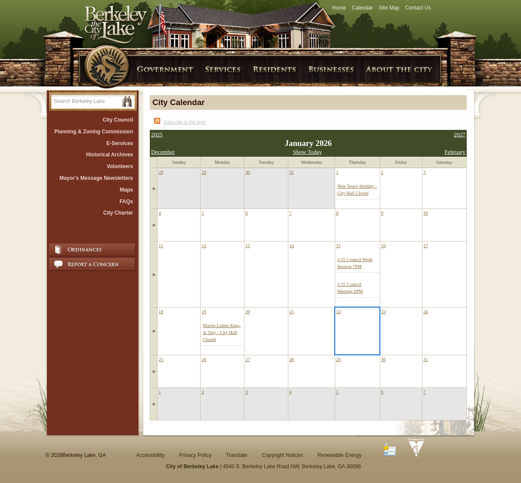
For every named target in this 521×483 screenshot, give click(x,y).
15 (338, 245)
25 (160, 359)
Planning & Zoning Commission (93, 132)
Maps (126, 190)
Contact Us (418, 8)
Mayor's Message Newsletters (96, 178)
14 (291, 245)
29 (203, 172)
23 (383, 311)
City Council (117, 120)
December (163, 152)
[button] (127, 101)
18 (160, 311)
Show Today (307, 152)
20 (247, 311)
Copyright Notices (282, 455)
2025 (157, 134)
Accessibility (150, 455)
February (455, 152)
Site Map (389, 8)
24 (425, 311)
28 (160, 172)
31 (291, 172)
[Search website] (86, 101)
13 (247, 245)
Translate (236, 455)
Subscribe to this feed (184, 122)
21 (291, 311)
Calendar (362, 8)
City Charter (118, 213)
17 (425, 245)
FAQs (126, 201)
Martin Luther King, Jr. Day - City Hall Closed (222, 332)
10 (425, 213)
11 (160, 245)
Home (339, 8)
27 (247, 359)
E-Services (119, 143)
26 (203, 359)
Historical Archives (109, 155)
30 (247, 172)
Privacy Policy (195, 455)
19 (203, 311)
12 (203, 245)
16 (383, 245)
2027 (459, 134)
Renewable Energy (339, 455)
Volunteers (119, 166)
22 (338, 311)
